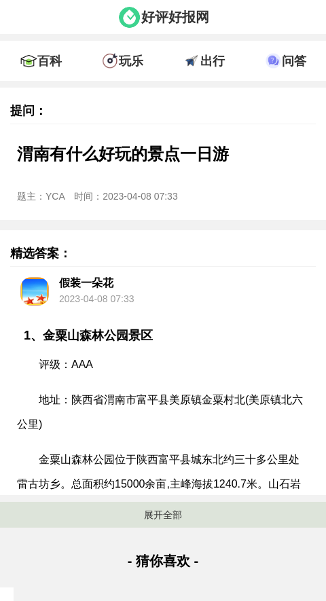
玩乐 (131, 61)
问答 (294, 61)
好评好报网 (175, 17)
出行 (212, 61)
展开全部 (163, 514)
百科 (49, 61)
